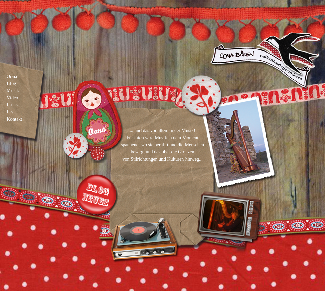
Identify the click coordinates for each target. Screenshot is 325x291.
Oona (12, 76)
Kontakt (14, 119)
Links (12, 104)
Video (12, 97)
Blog (11, 83)
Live (11, 112)
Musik (13, 90)
